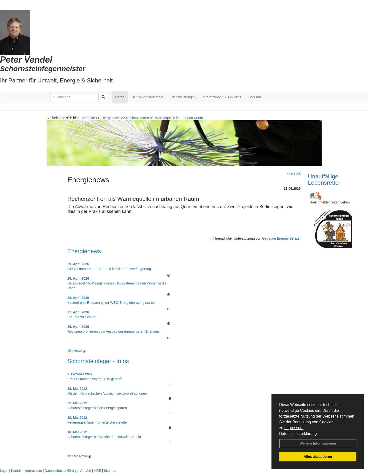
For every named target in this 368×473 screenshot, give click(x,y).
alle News (76, 351)
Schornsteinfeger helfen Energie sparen (97, 408)
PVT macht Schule (81, 317)
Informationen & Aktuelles (222, 97)
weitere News (79, 456)
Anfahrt (85, 471)
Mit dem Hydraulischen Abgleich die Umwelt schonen (107, 393)
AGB (97, 471)
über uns (254, 97)
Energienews (84, 251)
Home (119, 97)
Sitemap (110, 471)
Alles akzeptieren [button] (318, 457)
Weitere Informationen (317, 443)
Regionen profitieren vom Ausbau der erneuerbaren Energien (113, 331)
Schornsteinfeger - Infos (98, 361)
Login (4, 471)
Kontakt (16, 471)
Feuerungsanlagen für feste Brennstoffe (97, 422)
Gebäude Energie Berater (281, 238)
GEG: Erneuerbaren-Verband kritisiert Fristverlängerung (109, 269)
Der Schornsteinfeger (147, 97)
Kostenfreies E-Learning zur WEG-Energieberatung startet (111, 302)
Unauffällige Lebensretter (324, 179)
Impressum (293, 428)
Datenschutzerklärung (298, 434)
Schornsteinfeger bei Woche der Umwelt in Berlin (104, 437)
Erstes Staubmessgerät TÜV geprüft (94, 379)
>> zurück (293, 173)
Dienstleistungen (183, 97)
